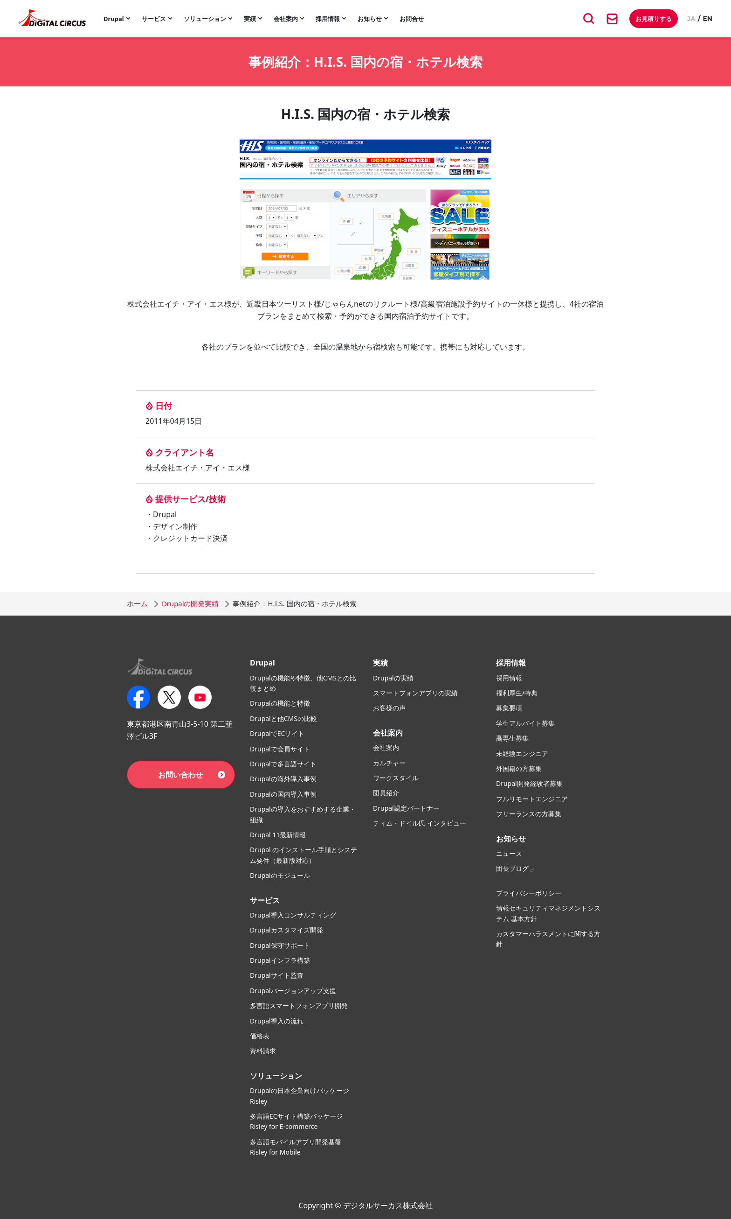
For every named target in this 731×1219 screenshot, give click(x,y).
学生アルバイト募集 (525, 723)
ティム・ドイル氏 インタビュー (419, 823)
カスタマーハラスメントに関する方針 (548, 938)
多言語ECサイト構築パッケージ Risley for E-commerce (296, 1121)
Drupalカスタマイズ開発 (286, 929)
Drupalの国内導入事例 (283, 794)
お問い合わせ (180, 775)
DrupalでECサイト (277, 733)
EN (707, 18)
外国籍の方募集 (519, 768)
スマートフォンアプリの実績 (415, 692)
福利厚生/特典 (517, 692)
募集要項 (509, 707)
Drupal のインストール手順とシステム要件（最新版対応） (303, 854)
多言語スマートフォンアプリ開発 (299, 1005)
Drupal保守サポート (280, 945)
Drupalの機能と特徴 (280, 703)
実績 (250, 18)
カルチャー (389, 762)
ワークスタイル (396, 777)
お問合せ (412, 18)
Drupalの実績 (393, 677)
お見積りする (653, 18)
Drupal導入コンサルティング (293, 915)
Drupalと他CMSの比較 (283, 718)
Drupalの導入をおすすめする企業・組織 (303, 814)
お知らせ (370, 18)
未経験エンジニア (522, 753)
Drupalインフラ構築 (280, 960)
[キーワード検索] (588, 18)
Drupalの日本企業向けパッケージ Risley (299, 1095)
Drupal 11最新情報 (278, 834)
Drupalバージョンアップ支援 (293, 990)
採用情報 (328, 18)
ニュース (509, 853)
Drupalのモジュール (280, 875)
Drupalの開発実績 (190, 603)
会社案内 (286, 18)
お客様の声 (389, 707)
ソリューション (205, 18)
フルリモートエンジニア (532, 798)
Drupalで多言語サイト (283, 763)
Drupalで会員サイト (280, 748)
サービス (154, 18)
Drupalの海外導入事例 (283, 778)
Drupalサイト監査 (276, 975)
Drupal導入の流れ (276, 1020)
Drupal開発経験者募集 (529, 783)
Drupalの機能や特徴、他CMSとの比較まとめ (303, 683)
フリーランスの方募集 (528, 813)
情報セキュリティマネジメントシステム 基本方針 (548, 913)
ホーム (137, 603)
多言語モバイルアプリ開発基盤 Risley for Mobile (295, 1146)
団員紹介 (386, 792)
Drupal (113, 18)
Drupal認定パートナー (406, 808)
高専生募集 (512, 738)
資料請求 (263, 1050)
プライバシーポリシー (528, 893)
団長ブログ (515, 868)
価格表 (259, 1035)
